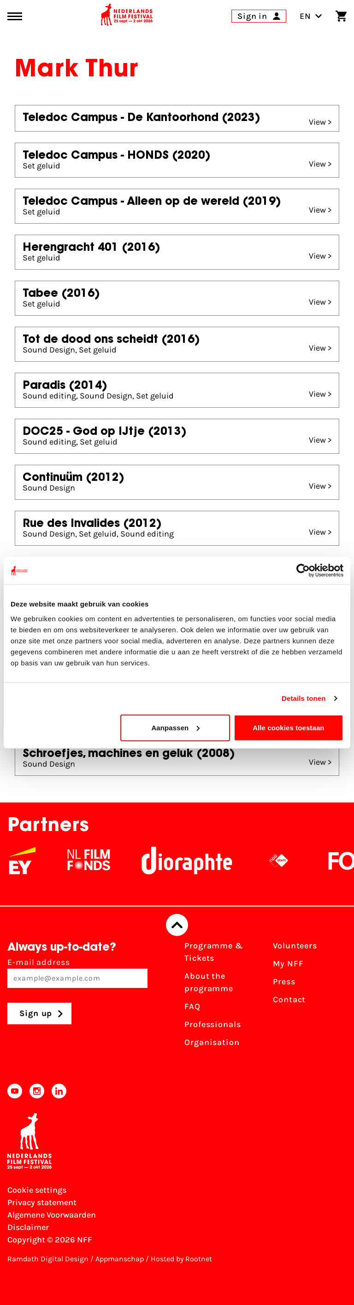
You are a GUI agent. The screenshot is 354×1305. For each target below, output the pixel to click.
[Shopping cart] (341, 16)
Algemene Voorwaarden (51, 1215)
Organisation (212, 1042)
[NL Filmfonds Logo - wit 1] (97, 860)
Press (284, 981)
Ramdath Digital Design (47, 1258)
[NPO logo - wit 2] (288, 860)
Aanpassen (175, 727)
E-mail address (77, 972)
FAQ (192, 1006)
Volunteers (295, 946)
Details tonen (303, 698)
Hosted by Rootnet (181, 1258)
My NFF (288, 964)
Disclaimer (28, 1227)
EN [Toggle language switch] (311, 16)
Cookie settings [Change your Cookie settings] (36, 1190)
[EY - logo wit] (31, 860)
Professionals (212, 1024)
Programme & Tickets (213, 952)
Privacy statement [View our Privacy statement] (42, 1202)
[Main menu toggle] (14, 16)
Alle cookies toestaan (288, 727)
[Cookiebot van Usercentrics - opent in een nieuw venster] (303, 570)
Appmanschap (119, 1258)
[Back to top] (177, 925)
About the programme (208, 982)
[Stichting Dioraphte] (196, 860)
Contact (289, 999)
